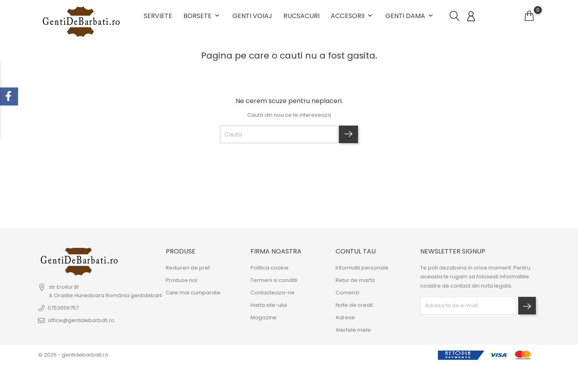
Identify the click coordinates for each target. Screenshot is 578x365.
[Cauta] (279, 134)
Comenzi (347, 293)
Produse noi (181, 280)
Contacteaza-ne (272, 293)
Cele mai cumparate (193, 293)
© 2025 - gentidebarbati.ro (73, 355)
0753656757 (63, 308)
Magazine (263, 318)
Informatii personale (362, 268)
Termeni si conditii (273, 280)
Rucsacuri (301, 15)
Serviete (158, 15)
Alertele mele (353, 330)
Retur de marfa (355, 280)
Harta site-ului (268, 305)
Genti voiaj (252, 15)
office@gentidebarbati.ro (81, 320)
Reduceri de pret (188, 268)
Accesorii (352, 15)
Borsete (202, 15)
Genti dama (410, 15)
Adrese (345, 318)
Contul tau (356, 251)
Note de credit (354, 305)
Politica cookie (269, 268)
